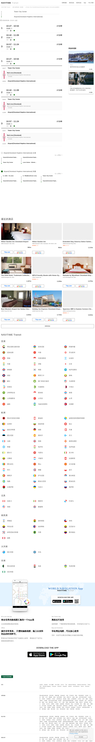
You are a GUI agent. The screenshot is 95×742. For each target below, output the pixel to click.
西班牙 (56, 702)
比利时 (76, 700)
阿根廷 (53, 707)
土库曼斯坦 (73, 698)
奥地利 (60, 700)
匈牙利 (81, 702)
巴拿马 (41, 707)
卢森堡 (57, 704)
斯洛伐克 (65, 705)
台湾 (83, 698)
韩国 (54, 697)
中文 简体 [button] (91, 2)
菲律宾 (43, 698)
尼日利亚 (78, 709)
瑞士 (86, 700)
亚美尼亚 (51, 695)
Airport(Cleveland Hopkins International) (28, 17)
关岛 (58, 709)
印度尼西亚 (81, 695)
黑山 (72, 704)
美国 (45, 707)
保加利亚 (81, 700)
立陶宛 (52, 704)
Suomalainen (76, 686)
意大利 (48, 704)
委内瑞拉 (44, 709)
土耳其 (79, 698)
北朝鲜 (45, 700)
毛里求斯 (72, 709)
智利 (63, 707)
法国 (63, 702)
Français (54, 686)
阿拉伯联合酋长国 (44, 695)
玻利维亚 (59, 707)
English (46, 684)
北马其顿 (77, 704)
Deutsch (59, 686)
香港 (76, 695)
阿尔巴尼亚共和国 (53, 700)
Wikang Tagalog (47, 686)
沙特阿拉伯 (59, 698)
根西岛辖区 (72, 702)
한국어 (62, 684)
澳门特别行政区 (83, 697)
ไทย (66, 684)
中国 (67, 695)
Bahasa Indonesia (81, 684)
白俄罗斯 (71, 705)
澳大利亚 (53, 709)
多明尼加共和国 (86, 707)
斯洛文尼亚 (59, 705)
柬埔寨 (50, 697)
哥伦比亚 (67, 707)
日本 (46, 697)
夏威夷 (49, 707)
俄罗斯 (80, 705)
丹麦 (46, 702)
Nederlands (42, 688)
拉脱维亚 (62, 704)
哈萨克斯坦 (59, 697)
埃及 (68, 709)
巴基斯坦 (48, 698)
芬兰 (60, 702)
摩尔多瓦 (67, 704)
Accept (81, 737)
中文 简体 (57, 684)
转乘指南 (64, 2)
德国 (43, 702)
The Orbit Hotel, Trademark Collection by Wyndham (20, 275)
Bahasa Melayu (72, 684)
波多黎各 (73, 707)
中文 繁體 (51, 684)
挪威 (85, 704)
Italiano (70, 686)
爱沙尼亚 (51, 702)
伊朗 (43, 697)
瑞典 (54, 705)
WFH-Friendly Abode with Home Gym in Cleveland (51, 275)
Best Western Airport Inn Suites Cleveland (17, 309)
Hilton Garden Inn (39, 241)
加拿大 (84, 705)
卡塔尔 (53, 698)
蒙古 (77, 697)
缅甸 (73, 697)
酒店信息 (71, 2)
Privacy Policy (74, 733)
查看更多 (47, 326)
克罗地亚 (86, 702)
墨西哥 (89, 705)
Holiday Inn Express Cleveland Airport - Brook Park (51, 309)
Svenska (87, 686)
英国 (67, 702)
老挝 (64, 697)
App (85, 2)
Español (65, 686)
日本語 (41, 684)
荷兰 (81, 704)
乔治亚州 (71, 695)
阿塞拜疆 (57, 695)
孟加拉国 (62, 695)
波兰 (88, 704)
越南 (87, 698)
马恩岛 (43, 704)
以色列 (86, 695)
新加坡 (64, 698)
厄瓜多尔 (79, 707)
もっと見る (58, 155)
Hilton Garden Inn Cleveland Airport (15, 241)
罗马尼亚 (44, 705)
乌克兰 (75, 705)
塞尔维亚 (49, 705)
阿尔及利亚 (62, 709)
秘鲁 (48, 709)
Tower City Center (20, 11)
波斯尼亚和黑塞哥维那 (68, 700)
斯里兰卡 (69, 697)
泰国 (69, 698)
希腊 (77, 702)
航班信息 (78, 2)
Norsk (82, 686)
